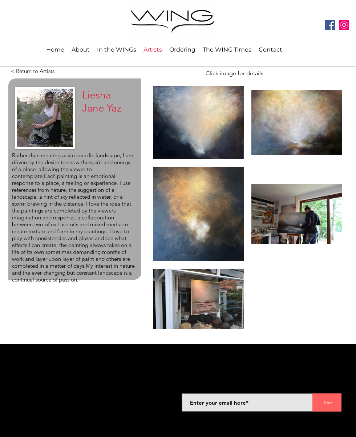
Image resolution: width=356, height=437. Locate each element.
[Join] (326, 402)
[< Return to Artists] (31, 71)
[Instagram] (344, 25)
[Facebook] (330, 25)
